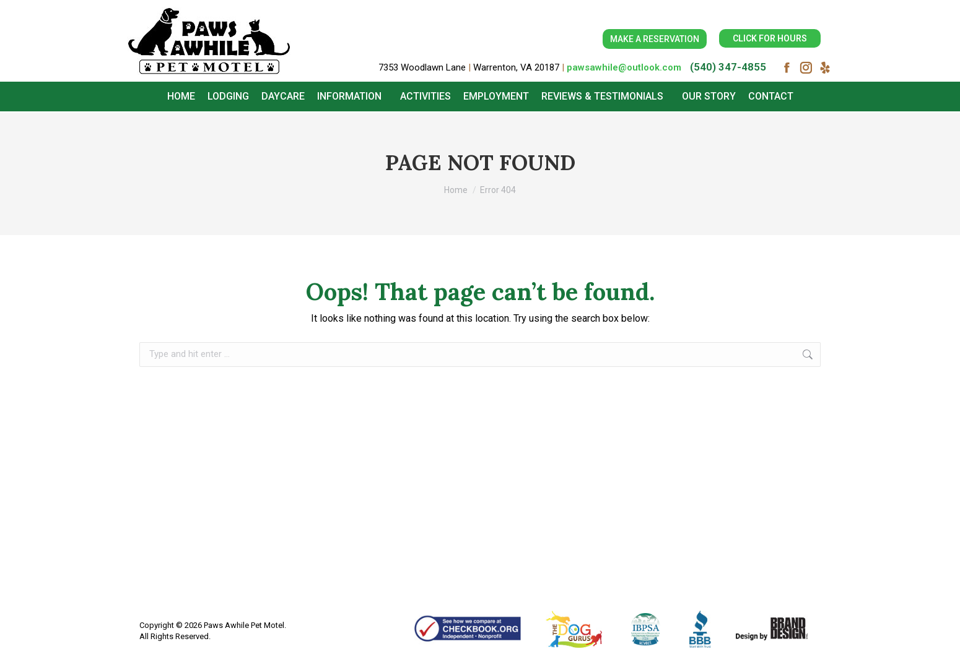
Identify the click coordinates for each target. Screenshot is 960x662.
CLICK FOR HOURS (770, 38)
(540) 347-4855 (728, 67)
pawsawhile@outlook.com (624, 67)
